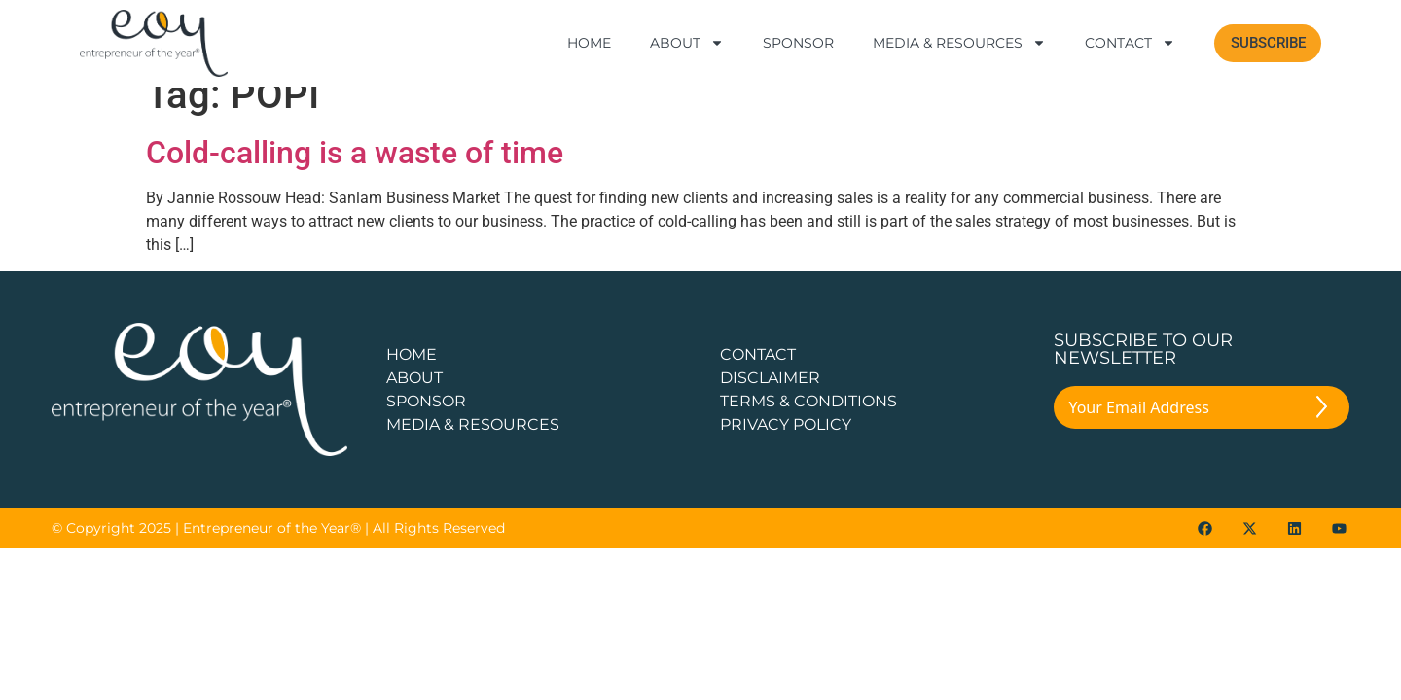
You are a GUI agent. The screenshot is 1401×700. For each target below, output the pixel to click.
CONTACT (758, 376)
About (687, 42)
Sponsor (798, 43)
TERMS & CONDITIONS (808, 422)
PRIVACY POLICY (785, 446)
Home (589, 43)
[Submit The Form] (1322, 432)
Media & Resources (959, 42)
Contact (1130, 42)
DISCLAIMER (770, 399)
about (414, 399)
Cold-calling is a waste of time (354, 175)
